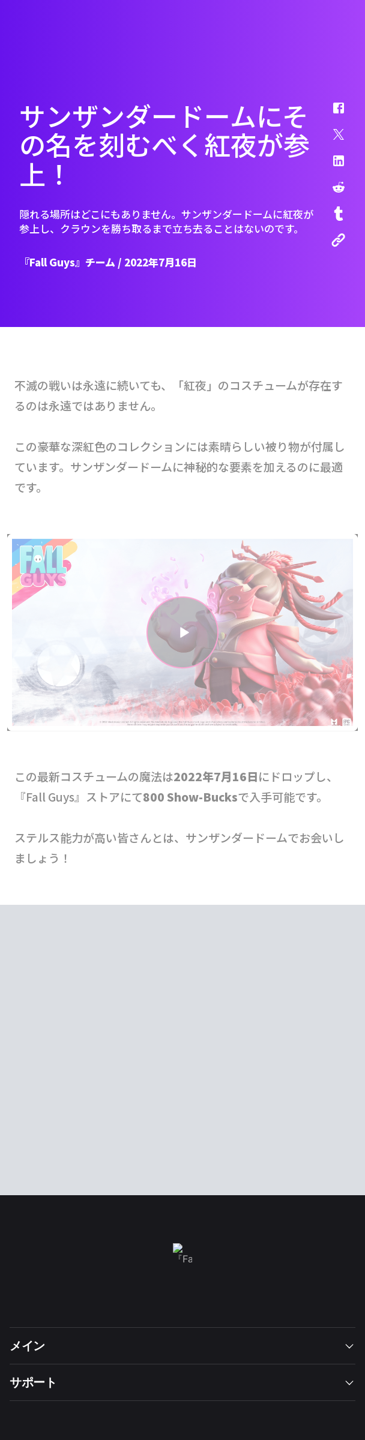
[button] (331, 114)
